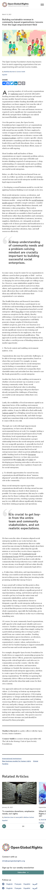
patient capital (8, 413)
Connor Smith (20, 72)
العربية (34, 884)
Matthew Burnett (9, 72)
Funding (5, 764)
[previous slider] (42, 826)
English (9, 884)
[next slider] (4, 826)
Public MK (20, 460)
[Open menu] (42, 5)
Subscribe (22, 872)
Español (4, 75)
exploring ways (16, 94)
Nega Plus (19, 312)
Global (35, 761)
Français (41, 823)
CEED (30, 460)
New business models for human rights (16, 761)
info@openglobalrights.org (13, 861)
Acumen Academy (9, 138)
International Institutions (11, 758)
